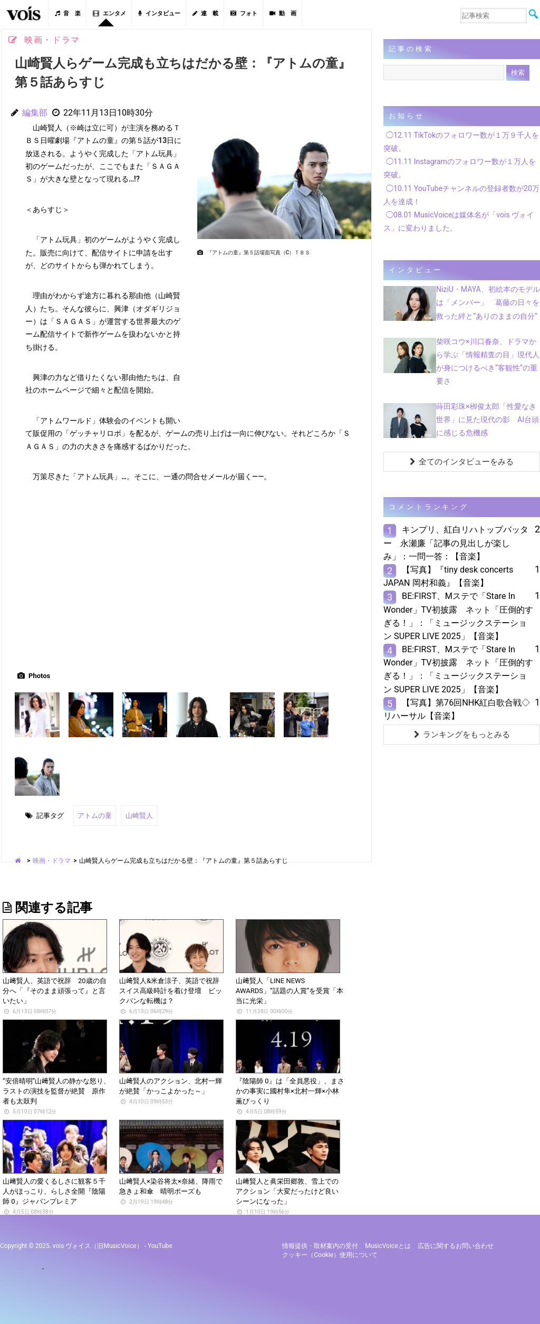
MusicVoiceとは (387, 1245)
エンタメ (109, 13)
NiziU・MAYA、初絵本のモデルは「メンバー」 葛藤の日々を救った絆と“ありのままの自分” (488, 302)
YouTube (160, 1245)
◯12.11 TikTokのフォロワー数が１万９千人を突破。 (461, 142)
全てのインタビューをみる (462, 461)
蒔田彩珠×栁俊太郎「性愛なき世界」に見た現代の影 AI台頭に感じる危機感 (487, 419)
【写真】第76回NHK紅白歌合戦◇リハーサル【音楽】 (456, 709)
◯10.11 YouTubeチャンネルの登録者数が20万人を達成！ (461, 195)
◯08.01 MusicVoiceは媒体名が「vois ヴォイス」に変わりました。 (458, 221)
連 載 (205, 13)
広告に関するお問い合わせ (456, 1245)
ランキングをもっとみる (462, 734)
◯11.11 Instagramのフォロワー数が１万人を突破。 (459, 168)
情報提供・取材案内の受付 (320, 1245)
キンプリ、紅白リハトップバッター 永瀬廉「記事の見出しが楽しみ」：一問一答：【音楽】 (455, 543)
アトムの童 (95, 815)
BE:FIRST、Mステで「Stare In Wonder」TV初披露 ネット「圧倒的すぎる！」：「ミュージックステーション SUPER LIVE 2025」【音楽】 (458, 616)
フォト (243, 13)
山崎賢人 (139, 815)
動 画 (282, 13)
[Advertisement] (280, 334)
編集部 (34, 113)
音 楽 (68, 13)
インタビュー (159, 13)
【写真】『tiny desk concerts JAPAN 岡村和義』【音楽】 (448, 576)
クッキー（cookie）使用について (330, 1254)
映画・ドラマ (52, 859)
